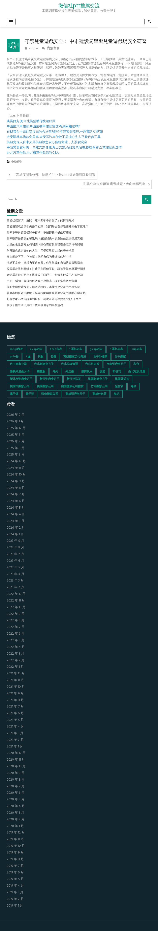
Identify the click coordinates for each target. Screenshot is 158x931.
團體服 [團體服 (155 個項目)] (41, 371)
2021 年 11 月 (15, 680)
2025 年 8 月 (16, 435)
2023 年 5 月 (15, 567)
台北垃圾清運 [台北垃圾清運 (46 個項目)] (69, 364)
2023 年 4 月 (15, 574)
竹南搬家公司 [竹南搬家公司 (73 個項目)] (99, 386)
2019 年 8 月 (15, 859)
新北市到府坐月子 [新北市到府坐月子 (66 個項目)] (21, 379)
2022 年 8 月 (16, 620)
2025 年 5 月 (16, 454)
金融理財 (17, 162)
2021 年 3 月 (15, 733)
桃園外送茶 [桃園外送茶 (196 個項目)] (122, 379)
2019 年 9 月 (15, 852)
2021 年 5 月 (15, 720)
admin (31, 48)
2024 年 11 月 (16, 468)
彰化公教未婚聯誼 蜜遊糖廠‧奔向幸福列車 (114, 184)
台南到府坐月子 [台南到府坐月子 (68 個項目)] (116, 364)
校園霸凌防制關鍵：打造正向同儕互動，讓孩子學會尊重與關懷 (46, 269)
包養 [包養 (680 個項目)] (53, 356)
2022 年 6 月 (16, 634)
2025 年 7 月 (16, 441)
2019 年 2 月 (15, 899)
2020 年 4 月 (16, 806)
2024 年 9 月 (16, 481)
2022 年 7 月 (16, 627)
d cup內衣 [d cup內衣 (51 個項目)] (16, 349)
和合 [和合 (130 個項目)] (136, 364)
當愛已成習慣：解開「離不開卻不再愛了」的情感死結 (40, 221)
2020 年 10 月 (16, 766)
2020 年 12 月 (16, 753)
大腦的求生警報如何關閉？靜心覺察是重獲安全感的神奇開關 (45, 245)
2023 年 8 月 (15, 547)
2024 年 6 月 (16, 501)
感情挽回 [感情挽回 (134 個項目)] (86, 371)
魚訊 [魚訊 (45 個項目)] (116, 394)
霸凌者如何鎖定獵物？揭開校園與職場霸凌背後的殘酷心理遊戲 (46, 293)
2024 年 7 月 (16, 494)
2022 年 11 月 (16, 600)
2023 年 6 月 (15, 561)
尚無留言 (51, 48)
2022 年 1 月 (15, 667)
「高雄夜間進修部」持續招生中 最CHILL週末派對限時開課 (54, 175)
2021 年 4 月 (15, 726)
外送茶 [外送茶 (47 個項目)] (69, 371)
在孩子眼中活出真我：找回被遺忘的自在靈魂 (35, 305)
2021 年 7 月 (15, 706)
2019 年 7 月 (15, 866)
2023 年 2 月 (15, 587)
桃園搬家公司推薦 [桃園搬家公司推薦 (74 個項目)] (72, 386)
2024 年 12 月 (16, 461)
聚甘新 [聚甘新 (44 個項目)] (119, 386)
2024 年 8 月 (16, 488)
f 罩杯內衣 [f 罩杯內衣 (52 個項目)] (75, 349)
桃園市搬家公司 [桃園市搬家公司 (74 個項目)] (20, 386)
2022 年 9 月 (16, 614)
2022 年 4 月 (16, 647)
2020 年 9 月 (16, 773)
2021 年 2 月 (15, 740)
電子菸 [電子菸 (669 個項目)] (30, 394)
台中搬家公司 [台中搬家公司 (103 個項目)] (18, 364)
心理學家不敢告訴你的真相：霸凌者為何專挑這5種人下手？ (44, 299)
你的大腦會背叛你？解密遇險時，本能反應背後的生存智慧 (43, 287)
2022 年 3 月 (15, 654)
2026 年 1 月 (15, 421)
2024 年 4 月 (16, 514)
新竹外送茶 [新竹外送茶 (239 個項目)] (74, 379)
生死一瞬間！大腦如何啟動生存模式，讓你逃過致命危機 (42, 281)
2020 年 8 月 (16, 780)
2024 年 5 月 (16, 508)
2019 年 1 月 (15, 906)
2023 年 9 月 (15, 541)
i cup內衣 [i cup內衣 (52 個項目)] (136, 349)
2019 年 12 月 (16, 832)
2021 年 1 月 (15, 746)
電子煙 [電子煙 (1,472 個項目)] (14, 394)
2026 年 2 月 (16, 415)
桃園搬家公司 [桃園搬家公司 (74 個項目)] (45, 386)
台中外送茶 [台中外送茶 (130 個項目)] (100, 356)
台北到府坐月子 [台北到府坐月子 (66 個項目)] (44, 364)
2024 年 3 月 (15, 521)
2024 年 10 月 (16, 474)
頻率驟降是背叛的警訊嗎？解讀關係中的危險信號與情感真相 (45, 239)
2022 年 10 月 (16, 607)
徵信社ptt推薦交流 (79, 5)
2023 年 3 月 (15, 580)
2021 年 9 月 (15, 693)
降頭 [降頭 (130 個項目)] (133, 386)
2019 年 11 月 (15, 839)
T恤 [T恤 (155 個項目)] (28, 356)
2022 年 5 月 (16, 640)
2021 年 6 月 (15, 713)
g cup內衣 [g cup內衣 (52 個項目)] (96, 349)
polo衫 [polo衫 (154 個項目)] (14, 356)
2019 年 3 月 (15, 892)
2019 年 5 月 (15, 879)
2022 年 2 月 (16, 660)
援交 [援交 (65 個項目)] (102, 371)
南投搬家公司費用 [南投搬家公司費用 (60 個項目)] (74, 356)
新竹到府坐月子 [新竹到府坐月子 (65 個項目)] (49, 379)
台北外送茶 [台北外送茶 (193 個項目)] (92, 364)
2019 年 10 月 (16, 846)
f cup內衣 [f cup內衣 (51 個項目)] (56, 349)
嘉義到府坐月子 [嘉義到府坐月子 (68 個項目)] (20, 371)
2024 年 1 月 (15, 534)
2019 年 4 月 (15, 886)
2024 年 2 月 (16, 528)
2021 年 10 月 (16, 687)
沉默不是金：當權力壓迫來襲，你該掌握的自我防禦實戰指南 (45, 263)
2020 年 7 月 (16, 786)
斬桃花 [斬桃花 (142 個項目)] (117, 371)
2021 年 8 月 (15, 700)
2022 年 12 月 (16, 594)
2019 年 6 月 (15, 872)
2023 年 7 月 (15, 554)
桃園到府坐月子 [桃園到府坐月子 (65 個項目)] (98, 379)
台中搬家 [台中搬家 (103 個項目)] (120, 356)
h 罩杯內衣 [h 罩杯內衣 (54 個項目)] (116, 349)
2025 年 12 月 (16, 428)
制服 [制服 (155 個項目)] (40, 356)
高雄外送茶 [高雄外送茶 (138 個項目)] (99, 394)
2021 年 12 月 (16, 673)
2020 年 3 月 (15, 813)
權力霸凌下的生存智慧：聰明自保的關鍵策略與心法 (39, 257)
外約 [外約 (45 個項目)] (55, 371)
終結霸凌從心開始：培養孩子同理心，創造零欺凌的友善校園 (45, 275)
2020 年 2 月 (16, 819)
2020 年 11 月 (16, 760)
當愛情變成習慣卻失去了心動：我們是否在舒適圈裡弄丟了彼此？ (47, 227)
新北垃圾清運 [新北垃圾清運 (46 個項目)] (136, 371)
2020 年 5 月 (16, 799)
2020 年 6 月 (16, 793)
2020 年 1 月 (15, 826)
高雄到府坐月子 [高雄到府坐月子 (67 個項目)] (75, 394)
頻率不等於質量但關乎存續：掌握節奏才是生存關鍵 (39, 233)
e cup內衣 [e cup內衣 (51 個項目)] (36, 349)
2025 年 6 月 (16, 448)
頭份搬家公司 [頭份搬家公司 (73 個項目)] (49, 394)
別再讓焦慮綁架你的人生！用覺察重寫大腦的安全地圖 (40, 251)
